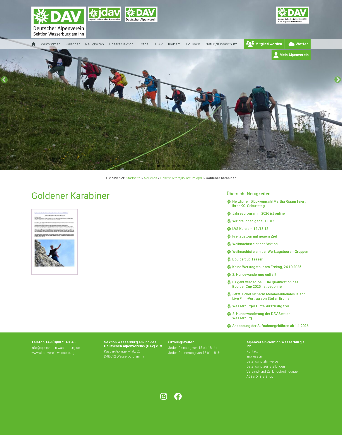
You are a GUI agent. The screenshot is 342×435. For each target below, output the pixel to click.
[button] (4, 79)
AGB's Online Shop (259, 376)
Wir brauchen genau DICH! (253, 221)
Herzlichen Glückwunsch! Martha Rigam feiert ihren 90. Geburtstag (269, 203)
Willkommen (50, 44)
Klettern (174, 44)
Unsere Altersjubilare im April (181, 178)
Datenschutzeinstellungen (265, 366)
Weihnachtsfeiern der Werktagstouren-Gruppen (270, 252)
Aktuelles (150, 178)
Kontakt (252, 351)
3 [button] (168, 166)
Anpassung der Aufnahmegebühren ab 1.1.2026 (270, 326)
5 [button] (178, 166)
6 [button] (183, 166)
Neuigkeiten (94, 44)
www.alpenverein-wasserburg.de (55, 353)
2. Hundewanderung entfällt (254, 274)
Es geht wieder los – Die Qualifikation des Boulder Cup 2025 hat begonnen (265, 284)
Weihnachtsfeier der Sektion (255, 244)
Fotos (144, 44)
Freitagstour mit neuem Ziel (254, 236)
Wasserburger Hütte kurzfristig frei (260, 306)
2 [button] (163, 166)
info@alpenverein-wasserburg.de (55, 348)
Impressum (254, 356)
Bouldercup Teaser (247, 259)
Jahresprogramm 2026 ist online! (259, 213)
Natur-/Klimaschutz (221, 44)
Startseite (133, 178)
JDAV (158, 44)
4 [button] (173, 166)
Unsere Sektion (121, 44)
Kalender (73, 44)
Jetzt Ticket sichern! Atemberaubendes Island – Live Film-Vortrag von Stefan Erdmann (270, 296)
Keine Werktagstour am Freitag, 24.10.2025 (266, 267)
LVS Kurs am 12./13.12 (250, 229)
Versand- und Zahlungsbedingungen (272, 371)
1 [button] (158, 166)
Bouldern (193, 44)
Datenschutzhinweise (262, 361)
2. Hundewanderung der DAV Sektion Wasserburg (261, 316)
